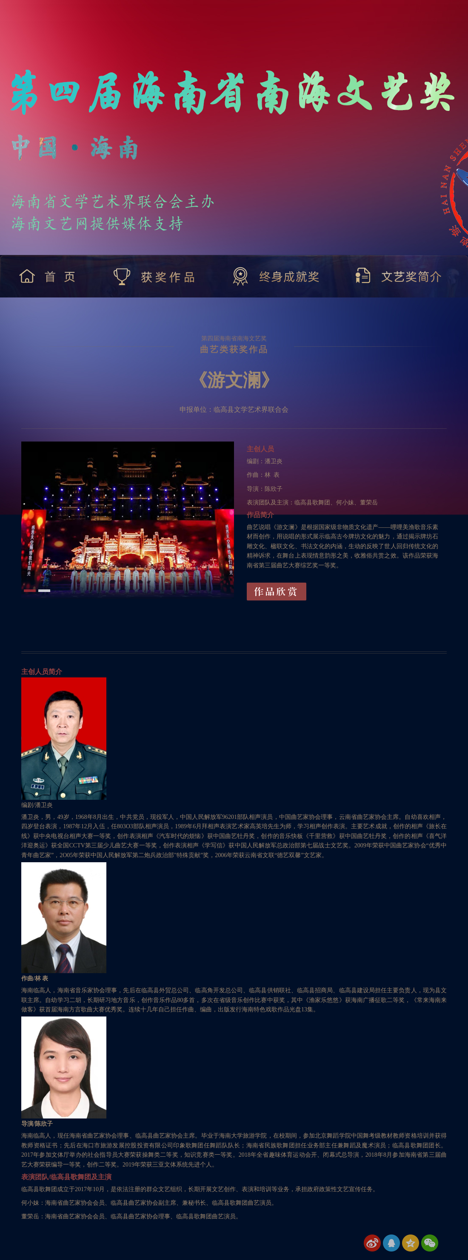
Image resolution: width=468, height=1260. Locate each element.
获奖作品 (154, 276)
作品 (276, 591)
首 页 (49, 276)
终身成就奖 (276, 276)
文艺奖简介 (399, 276)
